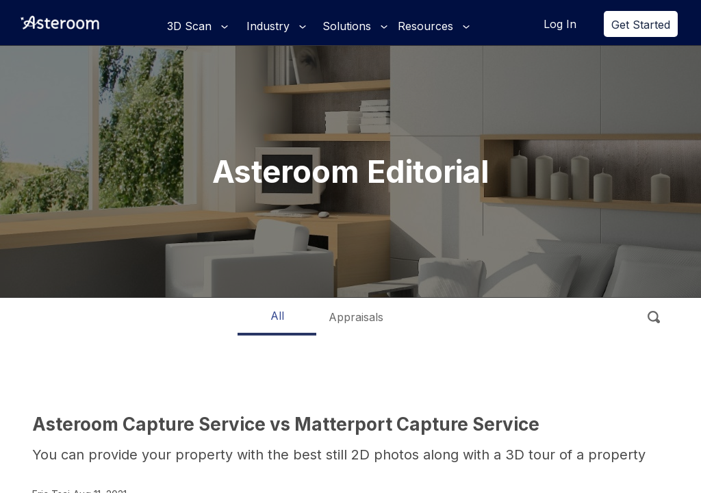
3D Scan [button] (191, 26)
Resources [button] (427, 26)
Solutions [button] (348, 26)
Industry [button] (269, 26)
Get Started (640, 24)
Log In (560, 24)
